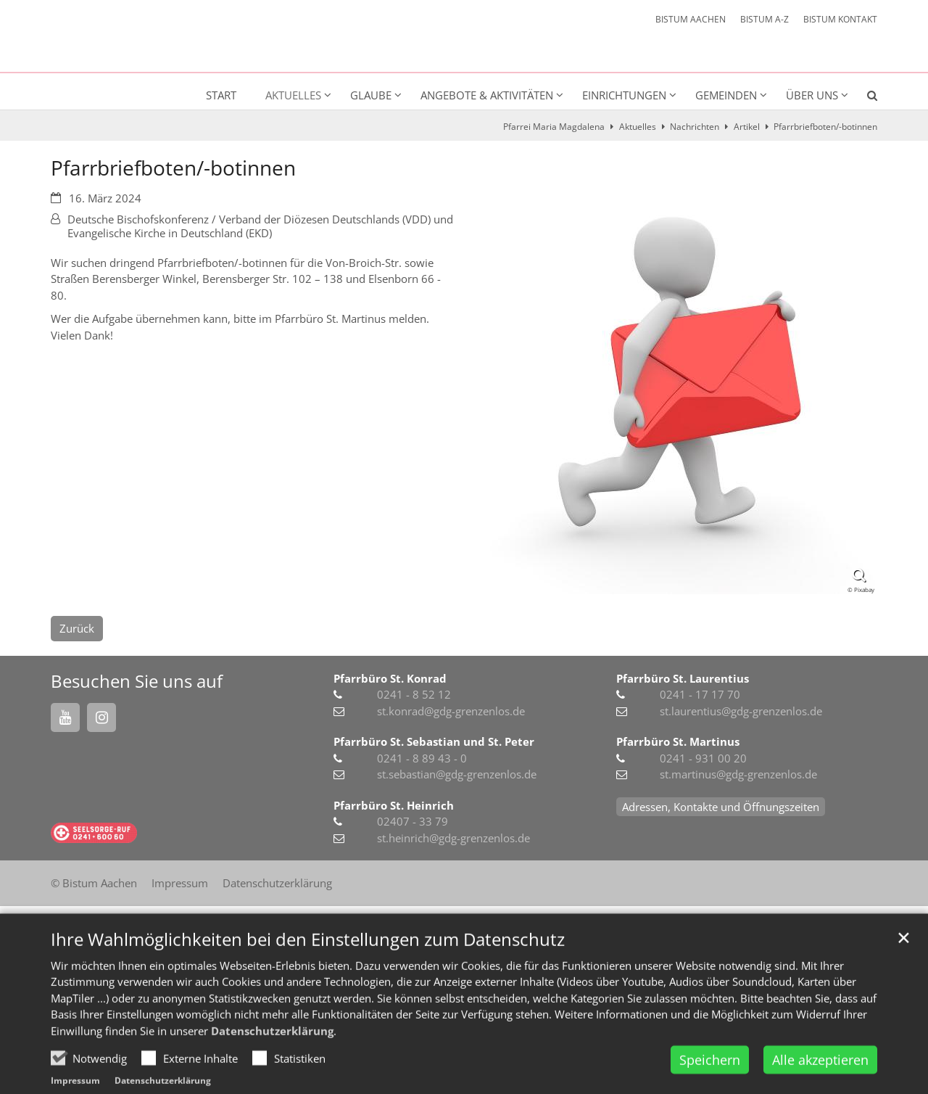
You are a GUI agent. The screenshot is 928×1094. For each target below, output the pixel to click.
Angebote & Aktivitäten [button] (486, 95)
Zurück (76, 628)
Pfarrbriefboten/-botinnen (825, 126)
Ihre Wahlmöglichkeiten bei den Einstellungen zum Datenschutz (308, 972)
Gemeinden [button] (726, 95)
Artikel (747, 126)
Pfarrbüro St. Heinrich (394, 805)
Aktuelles (637, 126)
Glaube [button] (371, 95)
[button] (862, 98)
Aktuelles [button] (293, 95)
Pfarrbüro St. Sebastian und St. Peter (434, 741)
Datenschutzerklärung (272, 1063)
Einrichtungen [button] (624, 95)
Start (221, 95)
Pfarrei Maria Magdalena (554, 126)
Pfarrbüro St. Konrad (390, 678)
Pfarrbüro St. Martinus (678, 741)
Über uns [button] (812, 95)
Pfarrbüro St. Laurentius (682, 678)
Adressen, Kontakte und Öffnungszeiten (720, 806)
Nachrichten (694, 126)
